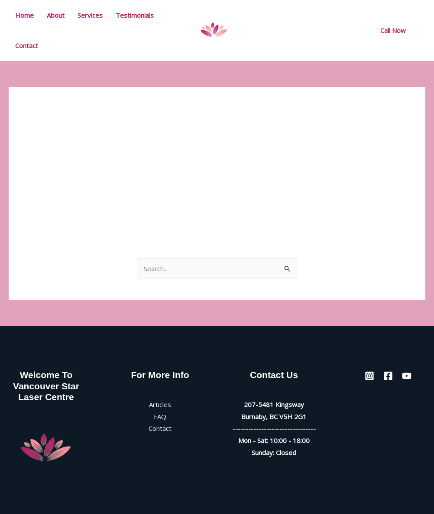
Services (90, 15)
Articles (160, 404)
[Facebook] (327, 31)
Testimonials (135, 15)
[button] (393, 30)
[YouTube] (346, 31)
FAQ (160, 416)
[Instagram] (308, 31)
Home (24, 15)
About (56, 15)
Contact (26, 45)
